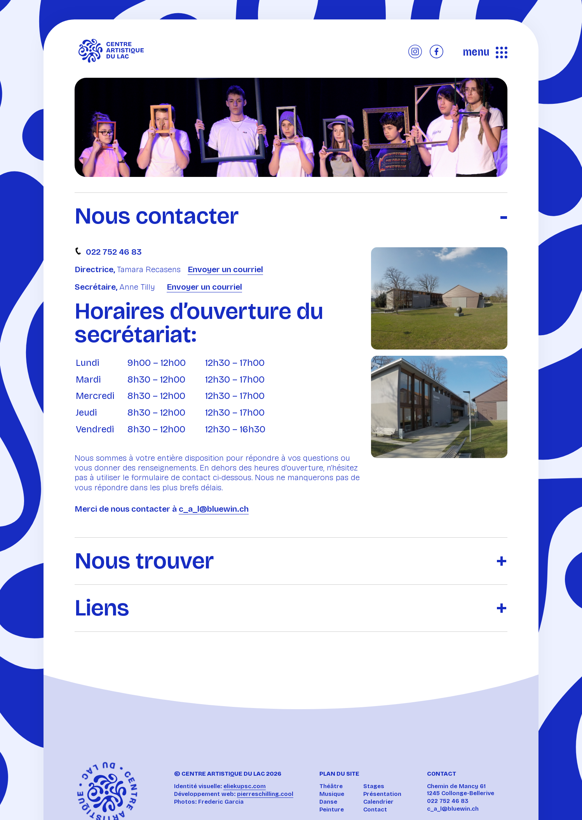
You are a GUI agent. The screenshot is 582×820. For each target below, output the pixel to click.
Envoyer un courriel (225, 269)
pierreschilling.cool (265, 793)
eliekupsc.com (244, 786)
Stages (373, 786)
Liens (102, 608)
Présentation (382, 793)
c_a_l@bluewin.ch (214, 509)
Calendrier (378, 801)
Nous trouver (144, 561)
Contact (375, 809)
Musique (331, 793)
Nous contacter (157, 216)
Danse (328, 801)
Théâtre (331, 786)
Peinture (331, 809)
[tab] (291, 210)
